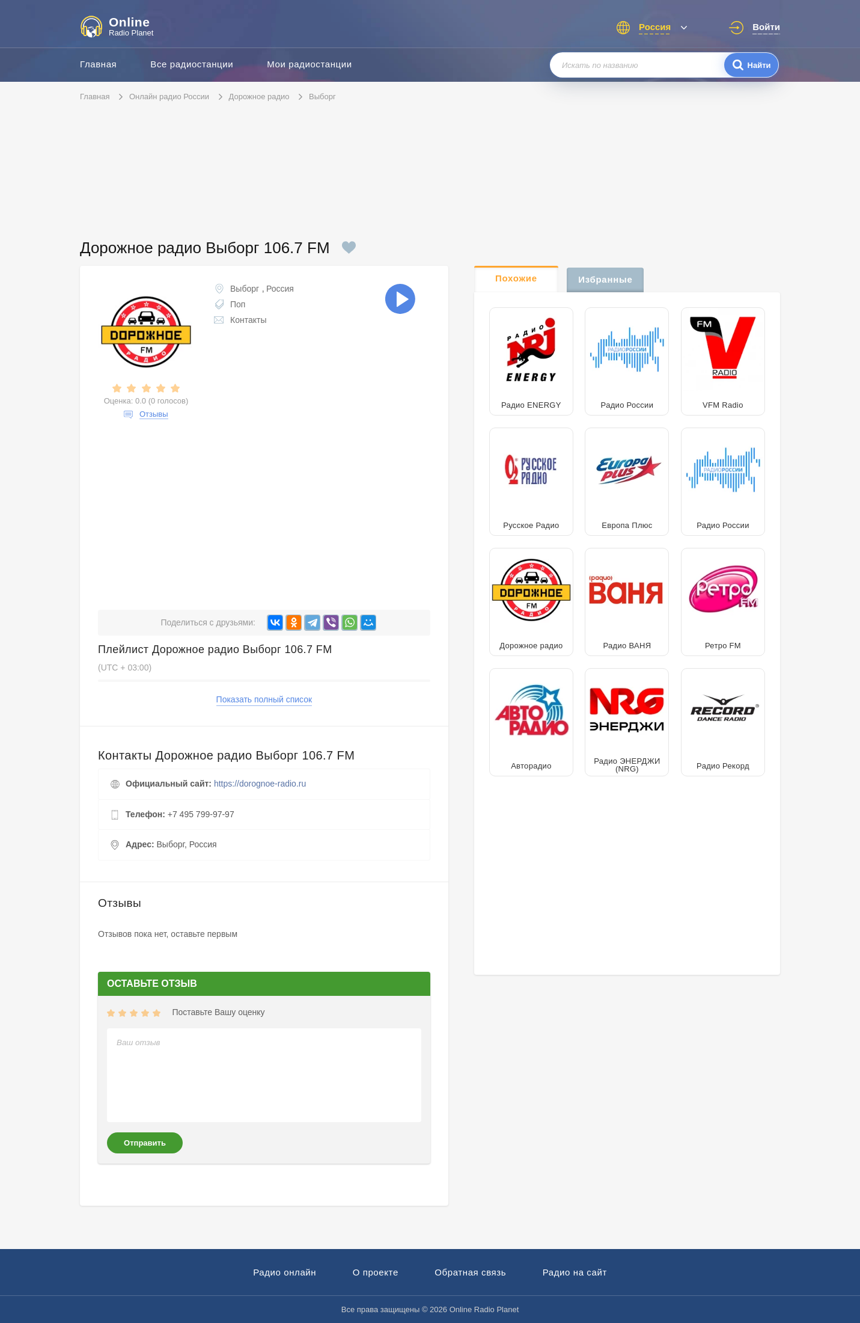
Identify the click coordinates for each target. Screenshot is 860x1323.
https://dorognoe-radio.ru (260, 783)
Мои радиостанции (309, 64)
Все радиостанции (191, 64)
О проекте (375, 1272)
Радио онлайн (284, 1272)
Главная (98, 64)
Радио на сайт (575, 1272)
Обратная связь (470, 1272)
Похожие (516, 278)
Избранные (605, 279)
